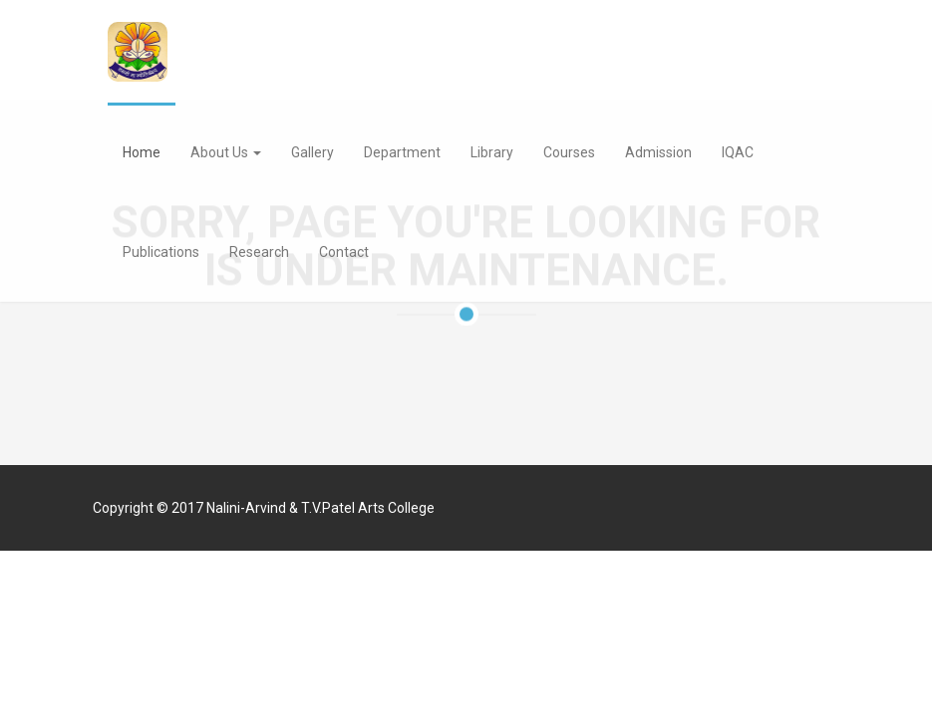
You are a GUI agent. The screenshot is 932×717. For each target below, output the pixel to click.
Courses (569, 152)
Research (259, 252)
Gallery (312, 152)
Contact (344, 252)
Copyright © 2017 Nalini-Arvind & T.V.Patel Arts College (264, 508)
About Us (225, 152)
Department (402, 152)
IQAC (738, 152)
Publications (161, 252)
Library (491, 152)
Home (141, 152)
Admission (658, 152)
